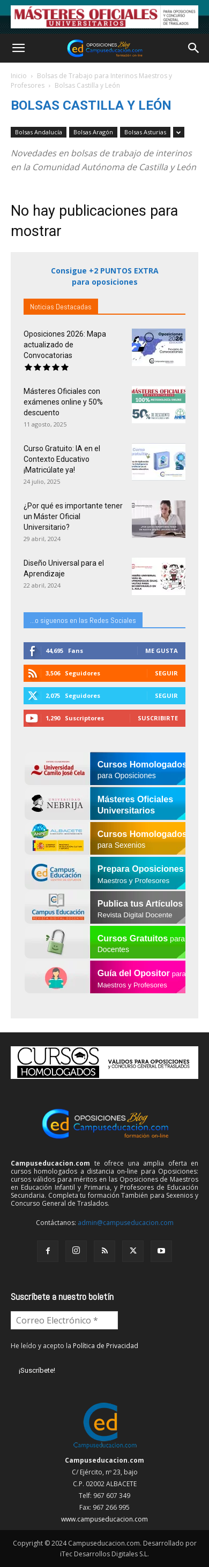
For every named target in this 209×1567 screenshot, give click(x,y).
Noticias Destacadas (61, 306)
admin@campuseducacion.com (126, 1222)
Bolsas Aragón (93, 132)
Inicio (19, 75)
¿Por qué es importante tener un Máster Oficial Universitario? (73, 516)
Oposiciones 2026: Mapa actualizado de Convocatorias (65, 345)
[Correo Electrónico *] (64, 1320)
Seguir (166, 673)
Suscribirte (158, 718)
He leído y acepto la (74, 1345)
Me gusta (161, 650)
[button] (18, 48)
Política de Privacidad (105, 1345)
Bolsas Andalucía (38, 132)
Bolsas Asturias (145, 132)
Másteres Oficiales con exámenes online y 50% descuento (63, 402)
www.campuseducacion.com (104, 1519)
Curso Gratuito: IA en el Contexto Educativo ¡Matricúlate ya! (62, 459)
